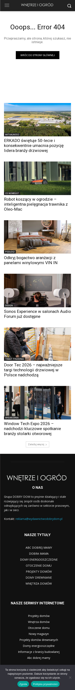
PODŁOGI (10, 251)
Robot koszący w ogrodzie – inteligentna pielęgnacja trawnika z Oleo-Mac (36, 204)
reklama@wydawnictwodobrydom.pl (39, 519)
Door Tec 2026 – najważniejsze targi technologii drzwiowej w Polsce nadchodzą (33, 370)
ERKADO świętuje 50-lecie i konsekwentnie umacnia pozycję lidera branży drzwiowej (34, 145)
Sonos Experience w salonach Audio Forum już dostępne (37, 314)
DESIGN (9, 305)
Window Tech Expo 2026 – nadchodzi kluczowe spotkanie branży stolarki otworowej (32, 428)
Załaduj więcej (37, 444)
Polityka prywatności (45, 684)
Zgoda (23, 684)
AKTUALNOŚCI (12, 134)
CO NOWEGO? (12, 193)
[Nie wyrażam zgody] (70, 677)
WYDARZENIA (12, 417)
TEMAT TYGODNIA (14, 359)
